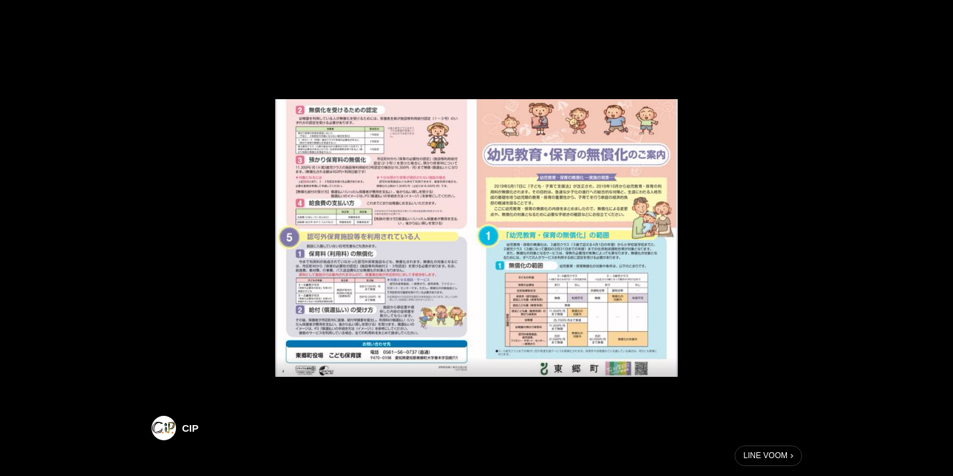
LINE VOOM (765, 455)
